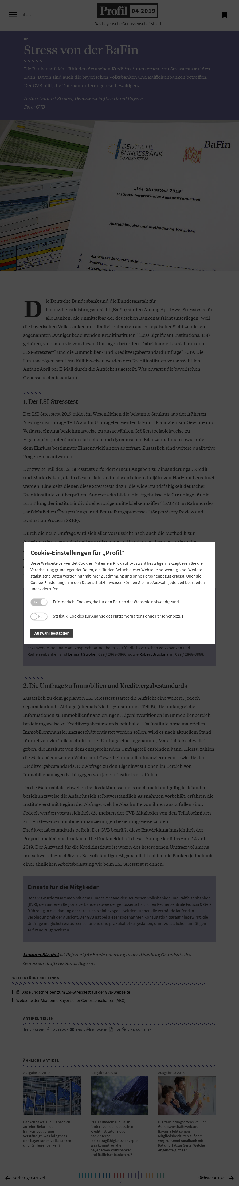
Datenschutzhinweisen (102, 582)
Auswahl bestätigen (51, 633)
